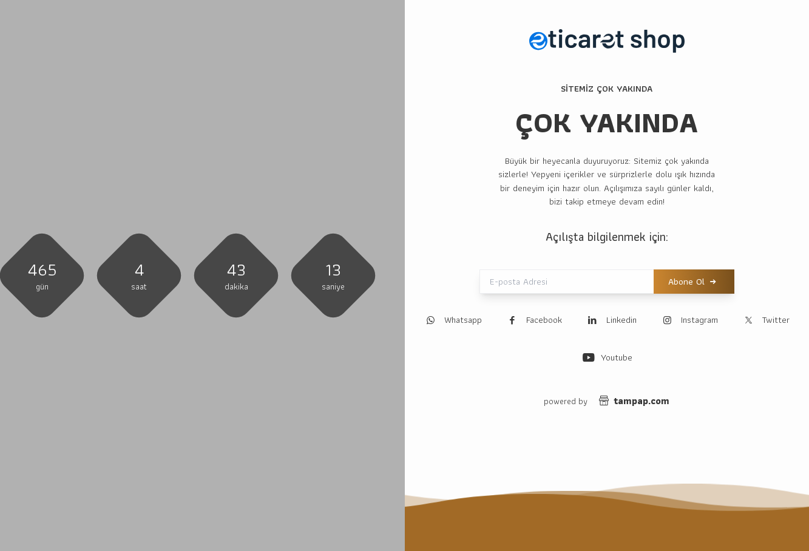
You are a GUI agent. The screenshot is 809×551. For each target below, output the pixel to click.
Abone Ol (686, 282)
